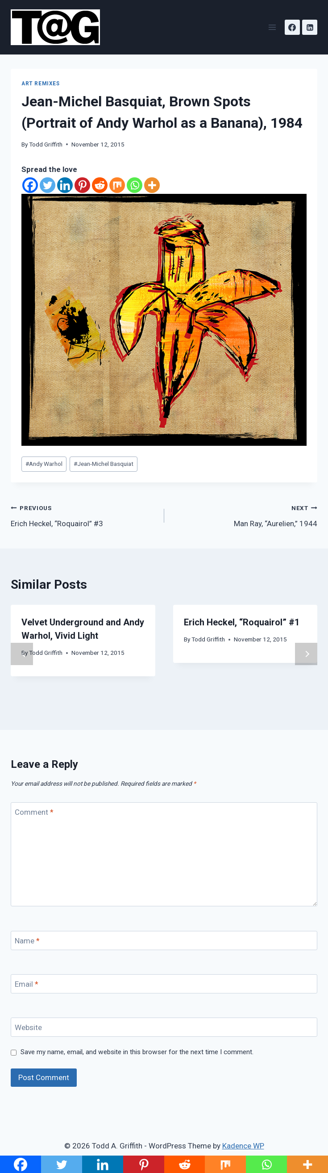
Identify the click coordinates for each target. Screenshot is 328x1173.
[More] (152, 185)
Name (27, 940)
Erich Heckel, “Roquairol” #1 (241, 622)
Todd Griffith (45, 144)
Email (26, 984)
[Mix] (117, 185)
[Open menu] (272, 27)
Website (28, 1027)
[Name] (164, 940)
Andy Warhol (43, 463)
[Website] (164, 1027)
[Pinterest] (82, 185)
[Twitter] (47, 185)
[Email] (164, 983)
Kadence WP (243, 1145)
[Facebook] (292, 27)
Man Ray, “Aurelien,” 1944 (245, 515)
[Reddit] (100, 185)
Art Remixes (40, 83)
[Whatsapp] (134, 185)
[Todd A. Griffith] (59, 27)
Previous (22, 654)
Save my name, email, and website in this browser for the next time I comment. (137, 1052)
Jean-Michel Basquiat (103, 463)
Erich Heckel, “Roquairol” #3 (84, 515)
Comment (34, 812)
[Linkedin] (309, 27)
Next (306, 654)
